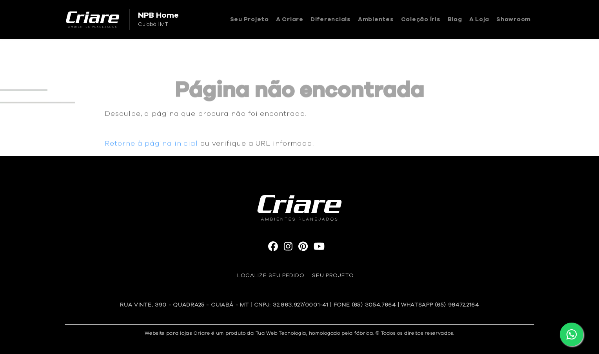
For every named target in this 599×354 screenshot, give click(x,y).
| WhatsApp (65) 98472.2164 (438, 305)
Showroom (513, 19)
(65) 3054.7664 (374, 305)
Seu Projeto (249, 19)
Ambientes (376, 19)
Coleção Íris (421, 19)
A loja (479, 19)
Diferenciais (330, 19)
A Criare (289, 19)
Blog (455, 19)
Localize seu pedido (270, 275)
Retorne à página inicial (151, 146)
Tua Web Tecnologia (281, 333)
